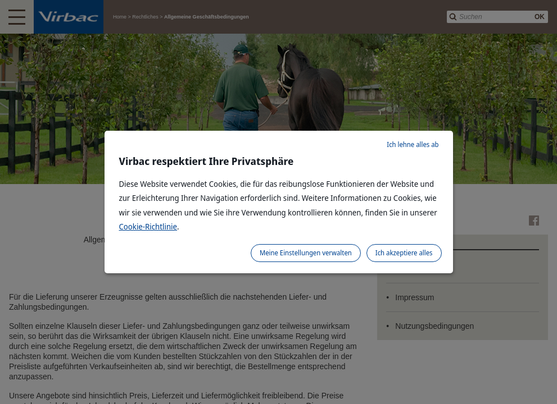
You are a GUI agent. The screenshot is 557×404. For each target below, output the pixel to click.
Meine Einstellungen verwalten (306, 253)
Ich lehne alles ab (412, 144)
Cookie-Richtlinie (148, 226)
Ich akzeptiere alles (404, 253)
